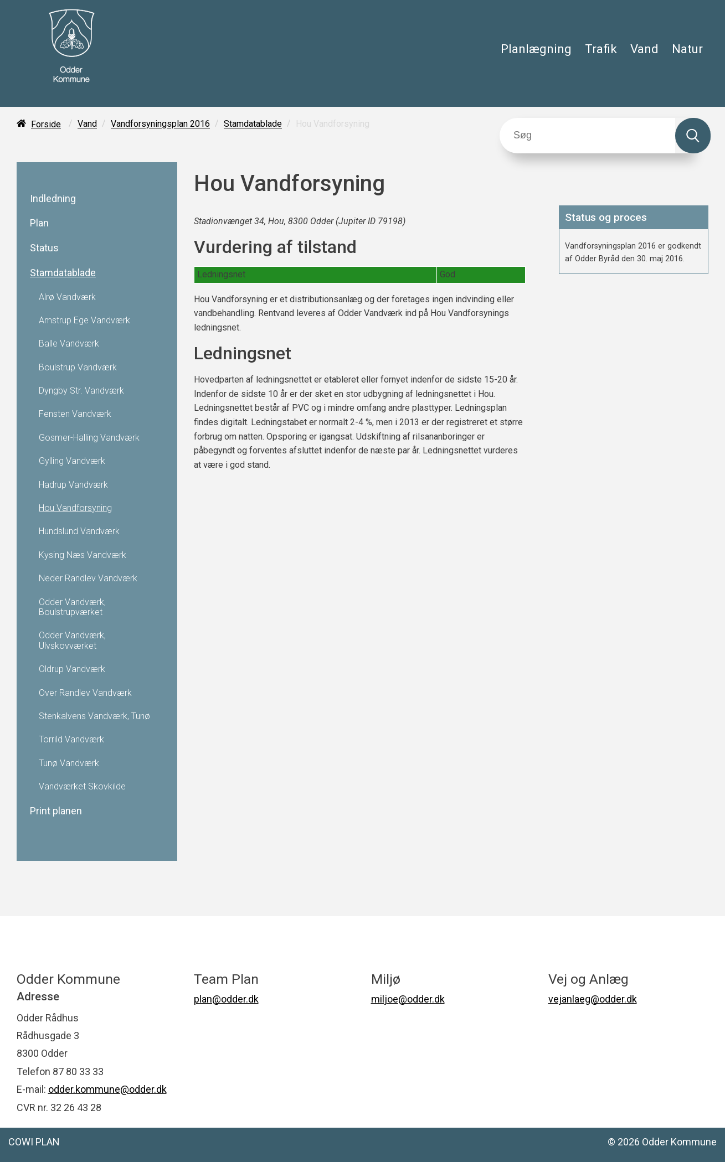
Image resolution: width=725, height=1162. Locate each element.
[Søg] (587, 135)
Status (44, 248)
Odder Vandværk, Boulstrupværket (72, 607)
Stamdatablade (253, 124)
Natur (687, 49)
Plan (39, 223)
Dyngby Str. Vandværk (81, 391)
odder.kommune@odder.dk (107, 1089)
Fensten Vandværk (75, 414)
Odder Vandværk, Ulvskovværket (72, 640)
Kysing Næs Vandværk (82, 555)
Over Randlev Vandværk (85, 693)
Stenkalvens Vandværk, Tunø (94, 716)
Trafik (601, 49)
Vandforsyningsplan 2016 (160, 124)
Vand (644, 49)
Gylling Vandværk (72, 461)
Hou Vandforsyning (75, 508)
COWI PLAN (34, 1142)
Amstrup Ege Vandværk (84, 321)
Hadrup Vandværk (73, 485)
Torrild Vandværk (71, 740)
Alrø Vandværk (67, 297)
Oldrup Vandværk (72, 669)
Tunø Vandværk (69, 763)
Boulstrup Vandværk (78, 368)
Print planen (56, 811)
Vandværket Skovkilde (82, 787)
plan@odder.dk (226, 999)
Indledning (53, 198)
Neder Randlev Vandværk (88, 578)
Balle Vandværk (69, 344)
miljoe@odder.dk (408, 999)
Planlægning (536, 49)
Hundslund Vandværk (79, 531)
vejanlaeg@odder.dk (592, 999)
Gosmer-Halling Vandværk (89, 438)
